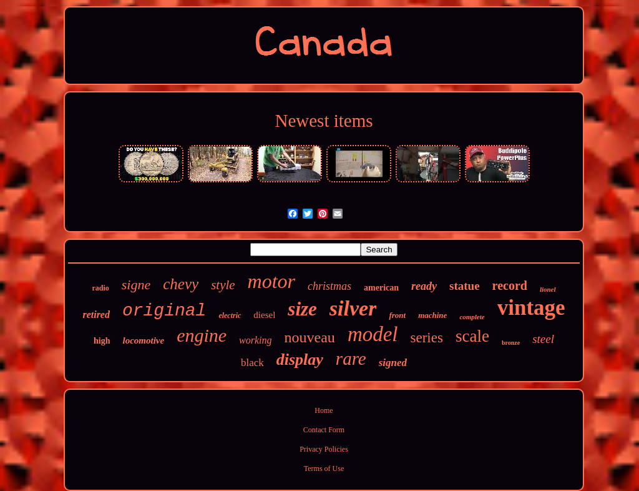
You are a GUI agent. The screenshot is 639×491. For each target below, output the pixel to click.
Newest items (324, 121)
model (373, 334)
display (299, 359)
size (302, 309)
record (509, 285)
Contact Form (323, 429)
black (252, 363)
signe (136, 284)
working (255, 340)
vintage (531, 307)
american (381, 287)
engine (202, 335)
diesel (264, 315)
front (397, 315)
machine (432, 315)
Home (324, 410)
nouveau (310, 337)
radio (100, 288)
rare (351, 359)
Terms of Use (324, 468)
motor (271, 281)
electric (229, 315)
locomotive (143, 340)
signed (393, 363)
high (102, 340)
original (164, 310)
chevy (180, 283)
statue (464, 285)
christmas (329, 286)
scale (472, 336)
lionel (548, 289)
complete (471, 316)
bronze (511, 342)
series (427, 337)
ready (424, 286)
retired (96, 314)
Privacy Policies (324, 449)
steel (543, 338)
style (223, 284)
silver (353, 308)
